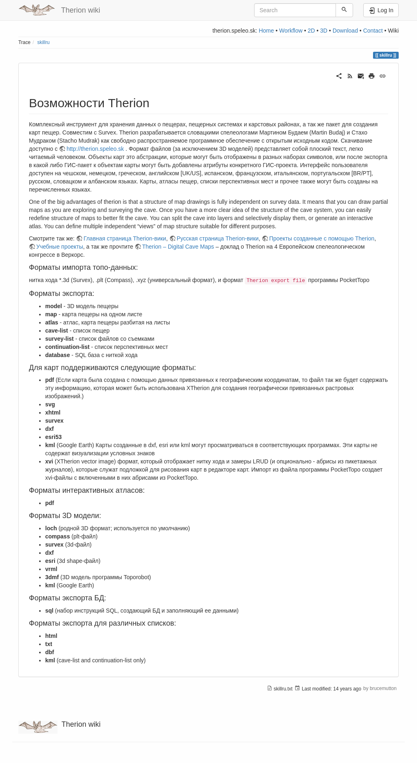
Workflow (290, 30)
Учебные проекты (59, 246)
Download (345, 30)
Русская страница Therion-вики (218, 238)
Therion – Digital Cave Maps (178, 246)
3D (323, 30)
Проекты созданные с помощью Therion (321, 238)
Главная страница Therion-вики (124, 238)
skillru (43, 42)
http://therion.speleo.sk (95, 149)
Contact (373, 30)
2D (311, 30)
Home (266, 30)
